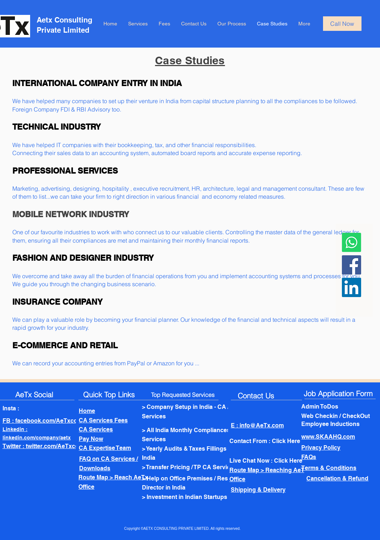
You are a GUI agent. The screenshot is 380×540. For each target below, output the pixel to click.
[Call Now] (342, 23)
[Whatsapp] (351, 242)
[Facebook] (351, 265)
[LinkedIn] (351, 287)
